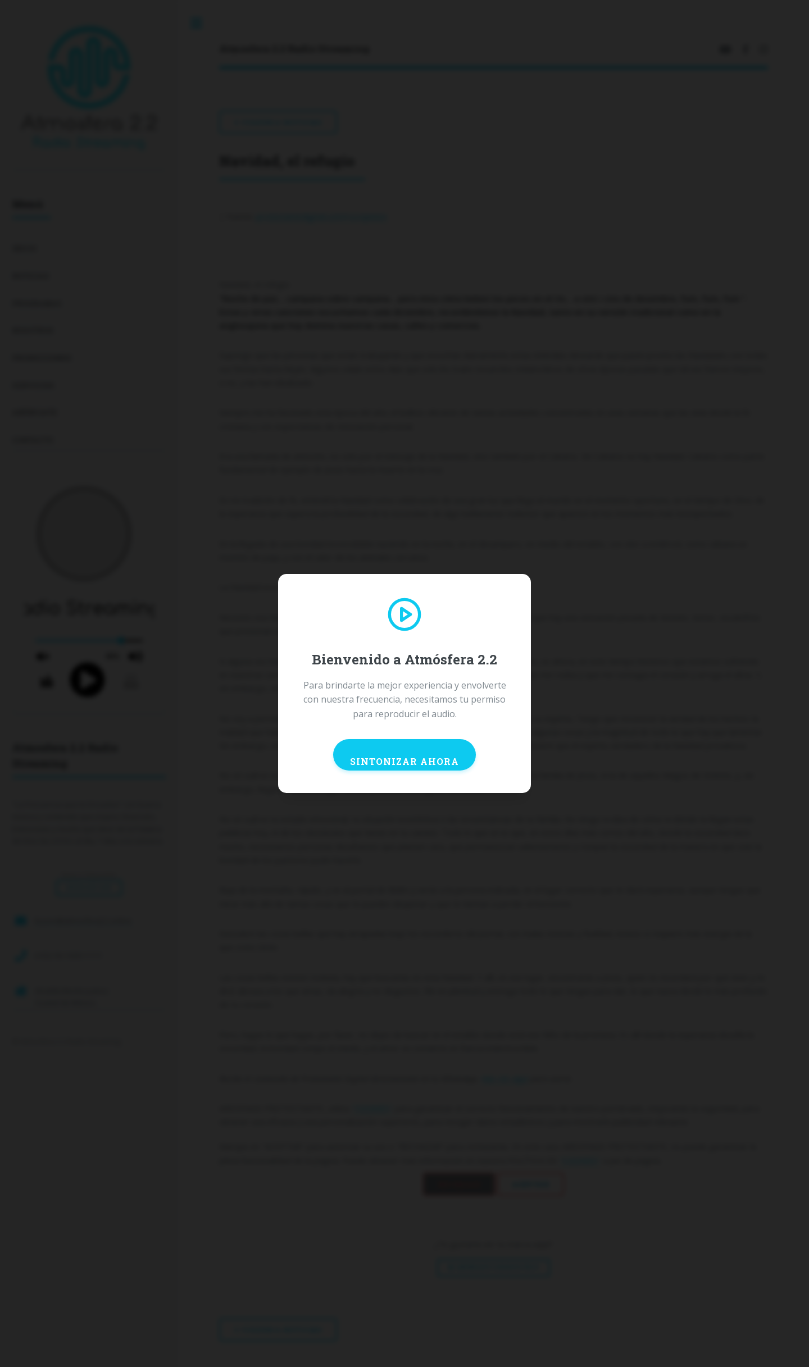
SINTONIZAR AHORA (404, 761)
